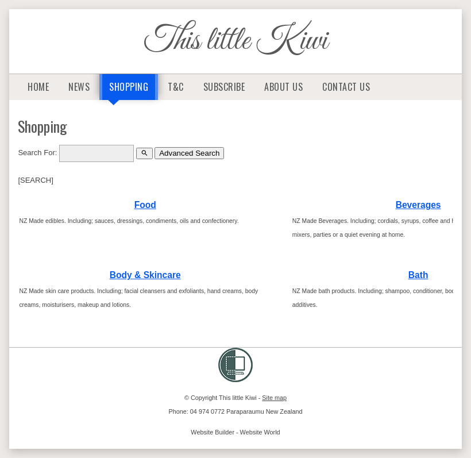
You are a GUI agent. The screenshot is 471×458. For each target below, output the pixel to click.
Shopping (128, 87)
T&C (176, 87)
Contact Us (346, 87)
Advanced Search (189, 153)
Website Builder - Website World (235, 432)
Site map (274, 397)
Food (145, 205)
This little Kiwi (235, 41)
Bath (418, 275)
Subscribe (224, 87)
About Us (283, 87)
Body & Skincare (145, 275)
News (79, 87)
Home (38, 87)
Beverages (418, 205)
